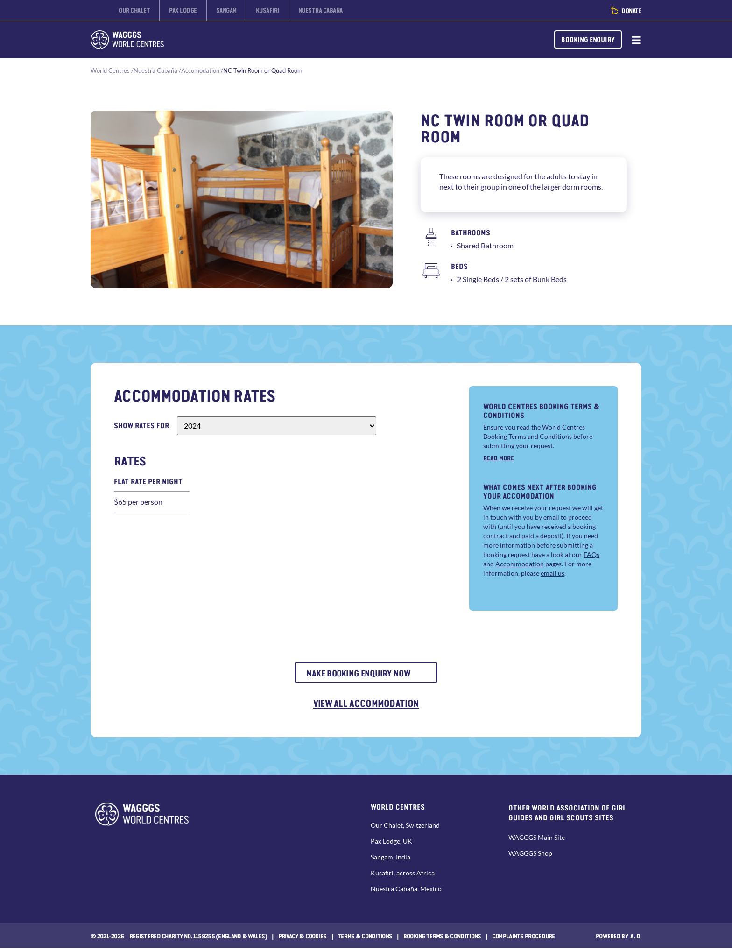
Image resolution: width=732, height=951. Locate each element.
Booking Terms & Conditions (442, 938)
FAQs (591, 555)
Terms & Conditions (365, 938)
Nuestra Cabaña (155, 70)
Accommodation (519, 564)
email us (552, 574)
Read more (498, 457)
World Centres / (112, 70)
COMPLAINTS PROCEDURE (523, 938)
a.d (635, 938)
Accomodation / (202, 70)
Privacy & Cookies (302, 938)
